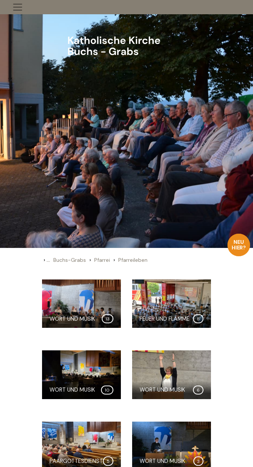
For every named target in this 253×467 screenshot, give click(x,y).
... (48, 260)
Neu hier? (239, 245)
